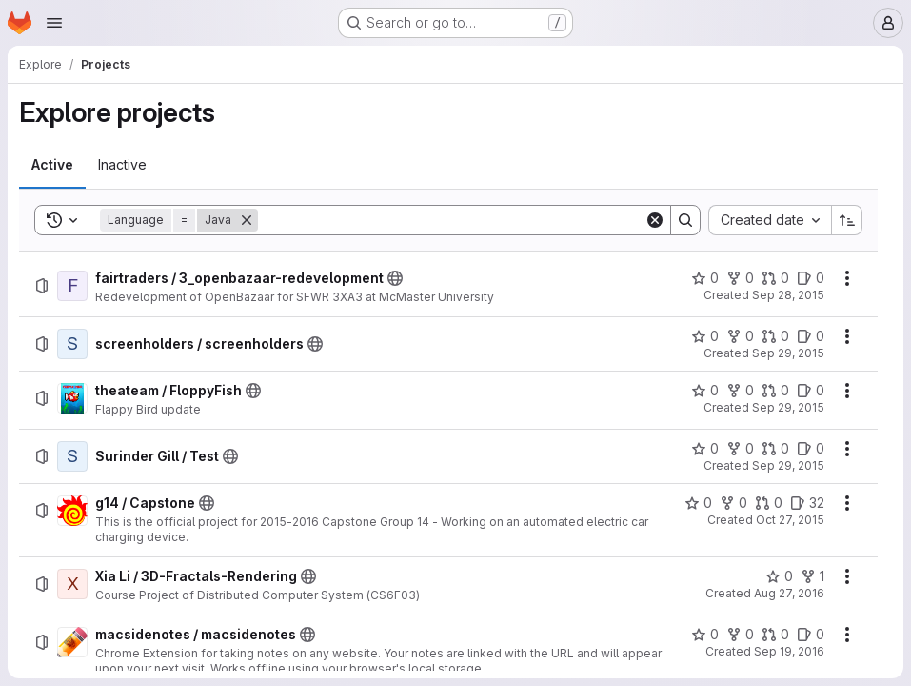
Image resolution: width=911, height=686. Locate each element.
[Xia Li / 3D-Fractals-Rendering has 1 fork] (812, 576)
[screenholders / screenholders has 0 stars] (705, 336)
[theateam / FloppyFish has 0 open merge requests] (775, 390)
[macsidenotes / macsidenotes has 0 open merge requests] (775, 634)
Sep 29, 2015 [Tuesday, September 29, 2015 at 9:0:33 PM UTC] (788, 407)
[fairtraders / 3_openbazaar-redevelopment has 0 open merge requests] (775, 278)
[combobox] (769, 220)
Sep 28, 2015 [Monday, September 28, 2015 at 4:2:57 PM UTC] (788, 295)
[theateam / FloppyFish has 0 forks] (740, 390)
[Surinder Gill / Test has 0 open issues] (810, 448)
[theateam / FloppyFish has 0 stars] (705, 390)
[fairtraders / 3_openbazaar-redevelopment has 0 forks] (740, 278)
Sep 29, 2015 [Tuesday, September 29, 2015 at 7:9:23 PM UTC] (788, 353)
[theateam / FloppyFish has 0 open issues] (810, 390)
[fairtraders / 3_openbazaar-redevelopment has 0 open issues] (810, 278)
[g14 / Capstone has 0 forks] (733, 503)
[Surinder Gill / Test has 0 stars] (705, 448)
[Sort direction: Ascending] (847, 220)
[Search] (451, 220)
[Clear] (655, 220)
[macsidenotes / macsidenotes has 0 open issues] (810, 634)
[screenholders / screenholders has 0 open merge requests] (775, 336)
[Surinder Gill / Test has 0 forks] (740, 448)
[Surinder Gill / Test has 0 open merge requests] (775, 448)
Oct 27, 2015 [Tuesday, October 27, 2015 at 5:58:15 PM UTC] (790, 520)
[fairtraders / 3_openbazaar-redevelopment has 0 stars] (705, 278)
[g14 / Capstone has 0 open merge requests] (768, 503)
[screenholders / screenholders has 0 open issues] (810, 336)
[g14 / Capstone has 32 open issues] (807, 503)
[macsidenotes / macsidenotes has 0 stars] (705, 634)
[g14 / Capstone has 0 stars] (698, 503)
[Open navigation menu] (54, 23)
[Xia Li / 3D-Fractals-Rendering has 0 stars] (779, 576)
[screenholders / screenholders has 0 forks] (740, 336)
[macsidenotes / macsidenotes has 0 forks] (740, 634)
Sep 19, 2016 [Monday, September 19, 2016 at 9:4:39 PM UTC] (789, 651)
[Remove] (246, 220)
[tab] (52, 165)
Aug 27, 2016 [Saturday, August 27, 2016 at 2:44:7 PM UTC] (789, 593)
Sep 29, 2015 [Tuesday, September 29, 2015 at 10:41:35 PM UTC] (788, 465)
